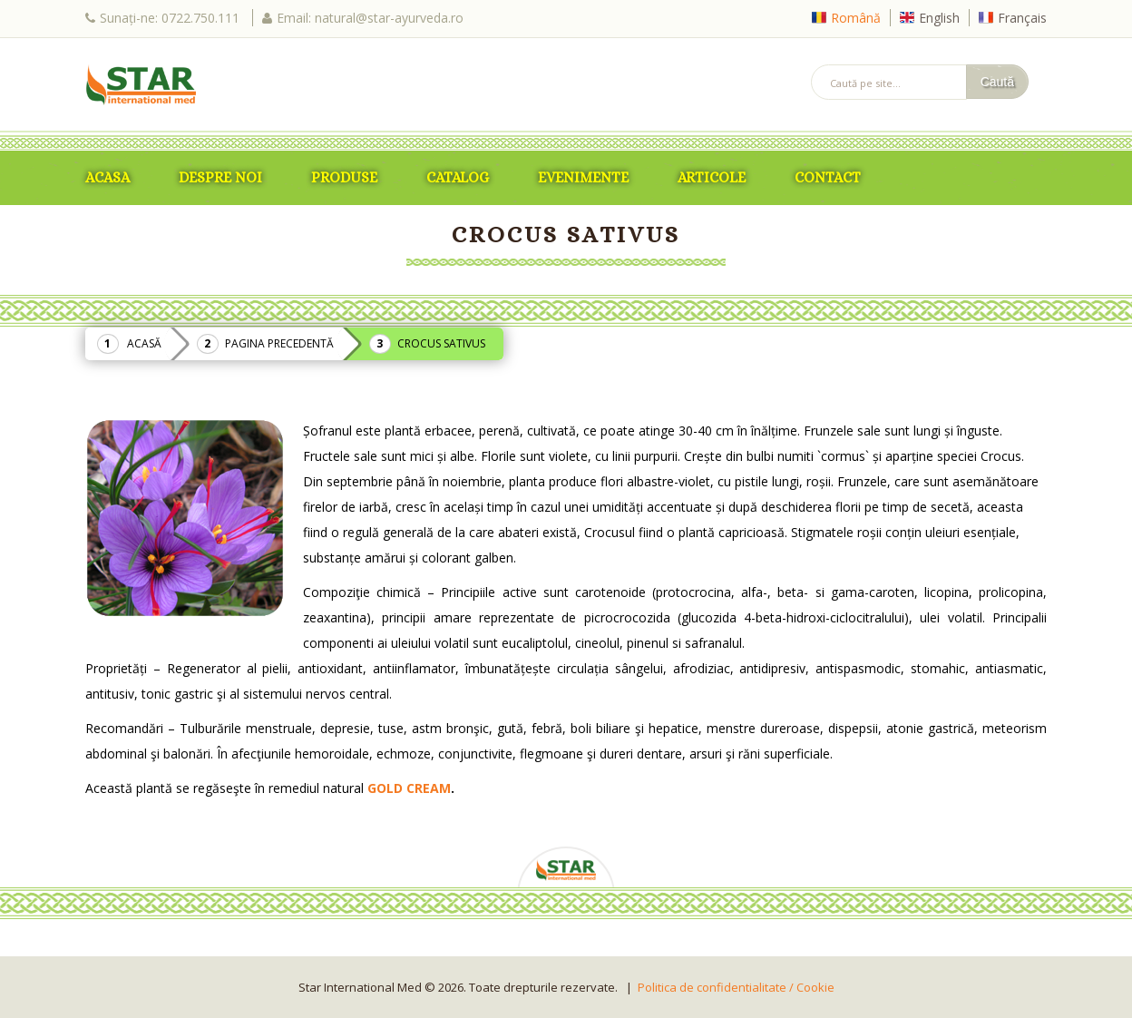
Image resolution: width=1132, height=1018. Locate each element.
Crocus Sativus (441, 343)
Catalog (457, 177)
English (939, 17)
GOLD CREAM (409, 788)
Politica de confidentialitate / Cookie (736, 987)
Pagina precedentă (279, 343)
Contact (828, 177)
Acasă (144, 343)
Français (1022, 17)
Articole (712, 177)
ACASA (107, 177)
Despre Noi (220, 177)
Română (856, 17)
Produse (344, 177)
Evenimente (583, 177)
